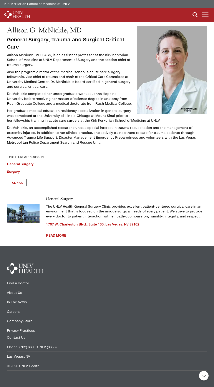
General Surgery (20, 164)
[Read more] (172, 70)
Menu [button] (205, 14)
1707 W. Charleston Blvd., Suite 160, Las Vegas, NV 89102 (92, 224)
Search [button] (195, 14)
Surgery (13, 171)
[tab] (18, 182)
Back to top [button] (204, 375)
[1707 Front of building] (23, 213)
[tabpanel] (107, 216)
